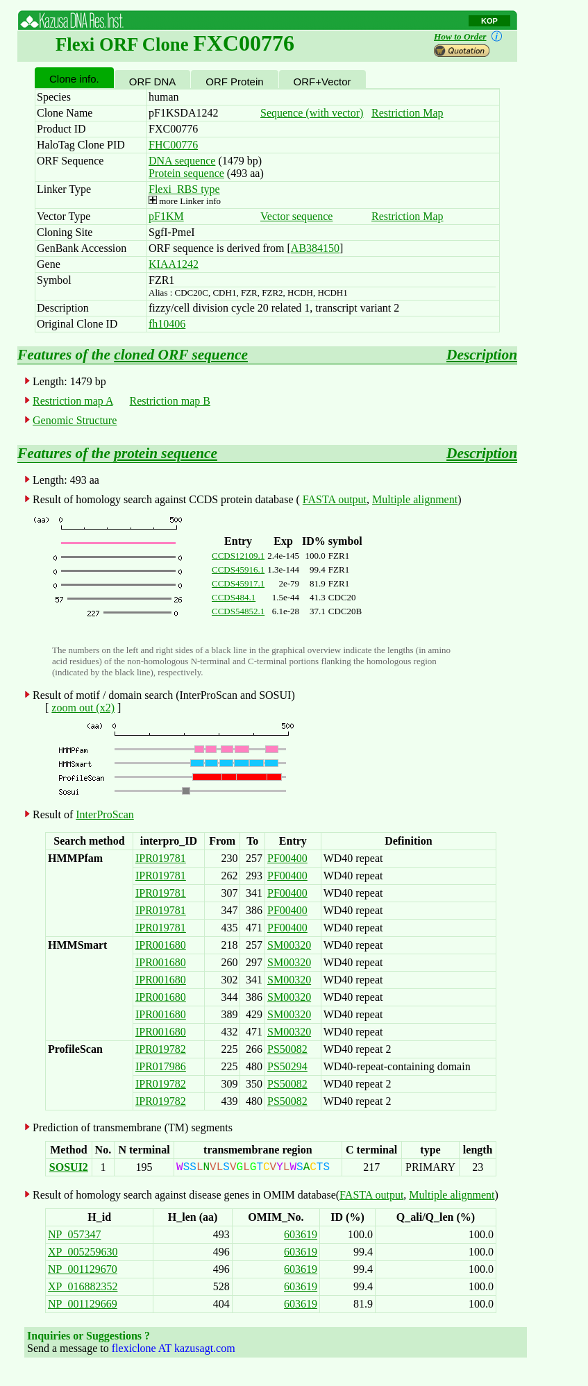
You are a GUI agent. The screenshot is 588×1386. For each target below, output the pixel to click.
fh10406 (167, 324)
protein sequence (165, 453)
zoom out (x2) (83, 707)
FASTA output (335, 499)
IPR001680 (160, 945)
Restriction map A (73, 401)
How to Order (470, 36)
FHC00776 (173, 145)
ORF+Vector (322, 81)
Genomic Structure (75, 420)
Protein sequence (186, 173)
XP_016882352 (82, 1286)
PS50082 (287, 1049)
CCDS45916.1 (238, 569)
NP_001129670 (82, 1269)
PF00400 (287, 858)
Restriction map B (170, 401)
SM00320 (289, 945)
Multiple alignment (414, 499)
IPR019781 (160, 858)
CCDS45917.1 (238, 583)
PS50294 (287, 1066)
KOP (489, 21)
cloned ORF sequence (181, 354)
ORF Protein (234, 81)
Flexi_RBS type (184, 189)
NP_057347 (74, 1234)
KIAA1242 (174, 264)
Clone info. (74, 79)
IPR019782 (160, 1049)
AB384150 (315, 248)
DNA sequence (182, 161)
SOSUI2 (68, 1167)
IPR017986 (160, 1066)
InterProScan (105, 814)
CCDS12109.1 (238, 555)
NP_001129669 (82, 1304)
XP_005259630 (82, 1252)
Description (481, 354)
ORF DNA (152, 81)
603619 (300, 1234)
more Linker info (185, 201)
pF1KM (166, 216)
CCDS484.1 (233, 597)
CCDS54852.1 (238, 611)
